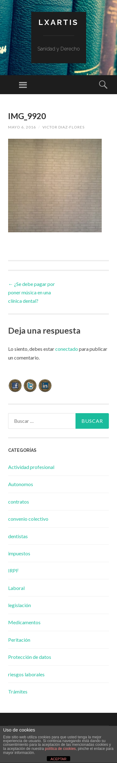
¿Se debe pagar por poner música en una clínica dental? (31, 292)
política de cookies (60, 748)
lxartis (58, 22)
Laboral (16, 588)
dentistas (18, 536)
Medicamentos (24, 622)
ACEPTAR (58, 759)
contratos (18, 502)
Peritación (19, 640)
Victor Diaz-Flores (63, 127)
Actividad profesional (31, 467)
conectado (66, 349)
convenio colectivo (28, 519)
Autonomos (20, 484)
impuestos (19, 553)
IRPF (13, 570)
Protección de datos (29, 657)
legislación (19, 605)
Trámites (17, 691)
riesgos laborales (26, 674)
